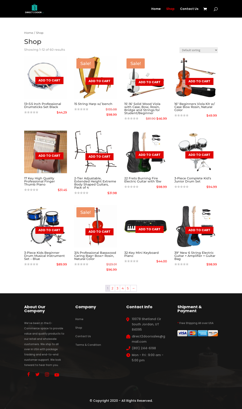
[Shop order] (198, 50)
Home (156, 9)
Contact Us (189, 9)
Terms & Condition (88, 345)
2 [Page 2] (112, 288)
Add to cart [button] (49, 80)
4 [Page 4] (123, 288)
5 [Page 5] (128, 288)
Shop (170, 9)
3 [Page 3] (117, 288)
